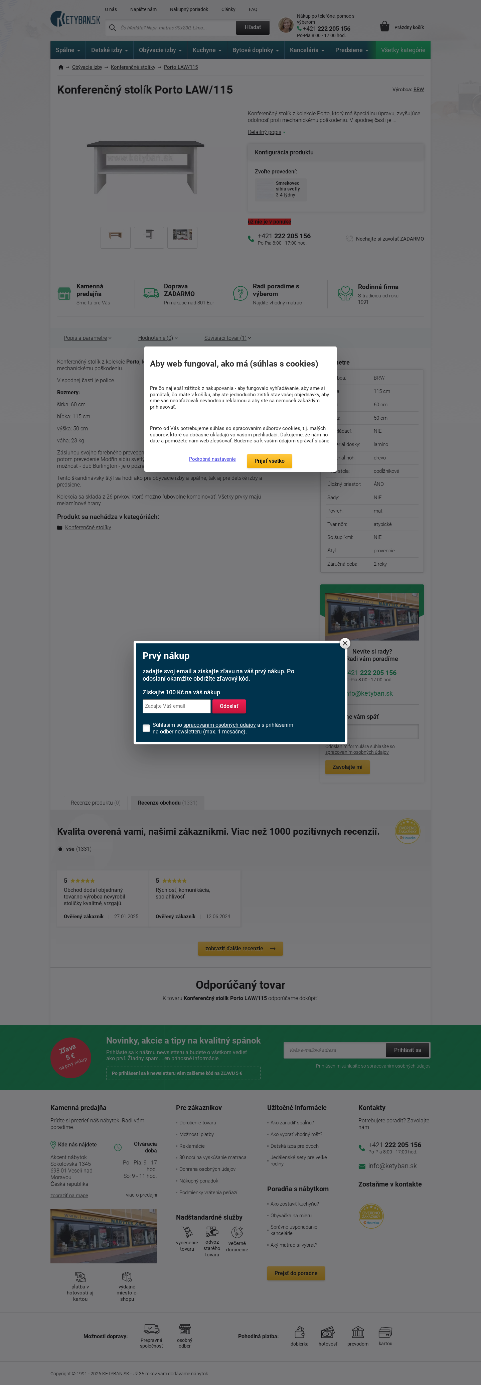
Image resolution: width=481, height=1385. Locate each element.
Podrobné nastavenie (212, 459)
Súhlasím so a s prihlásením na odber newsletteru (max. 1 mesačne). (223, 728)
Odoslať (229, 706)
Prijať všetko (270, 461)
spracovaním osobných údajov (219, 725)
